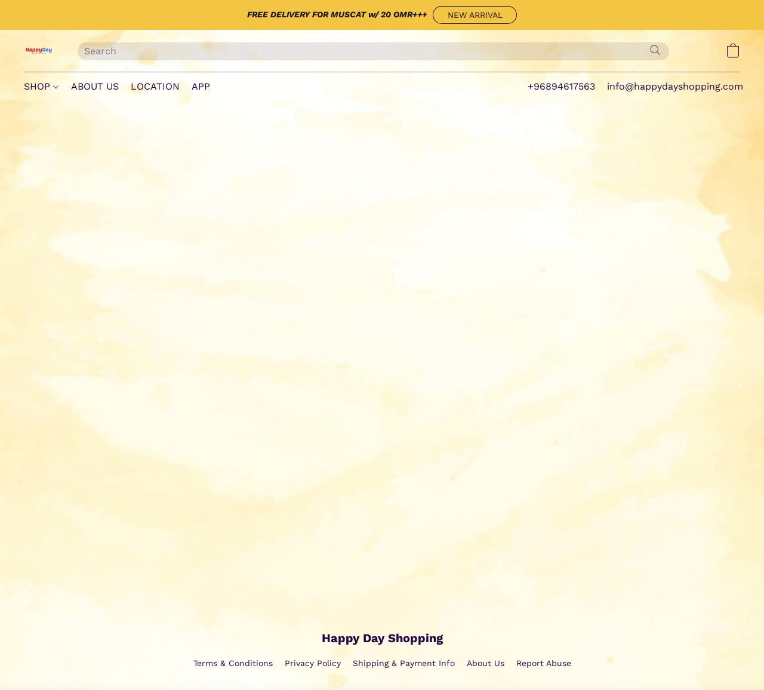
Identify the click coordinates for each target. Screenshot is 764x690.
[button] (475, 15)
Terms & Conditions (233, 663)
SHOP (41, 86)
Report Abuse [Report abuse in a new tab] (543, 663)
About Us (485, 663)
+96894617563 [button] (561, 86)
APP (201, 86)
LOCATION (155, 86)
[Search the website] (655, 50)
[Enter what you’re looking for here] (373, 51)
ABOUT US (95, 86)
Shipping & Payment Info (404, 663)
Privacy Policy (313, 663)
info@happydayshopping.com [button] (675, 86)
